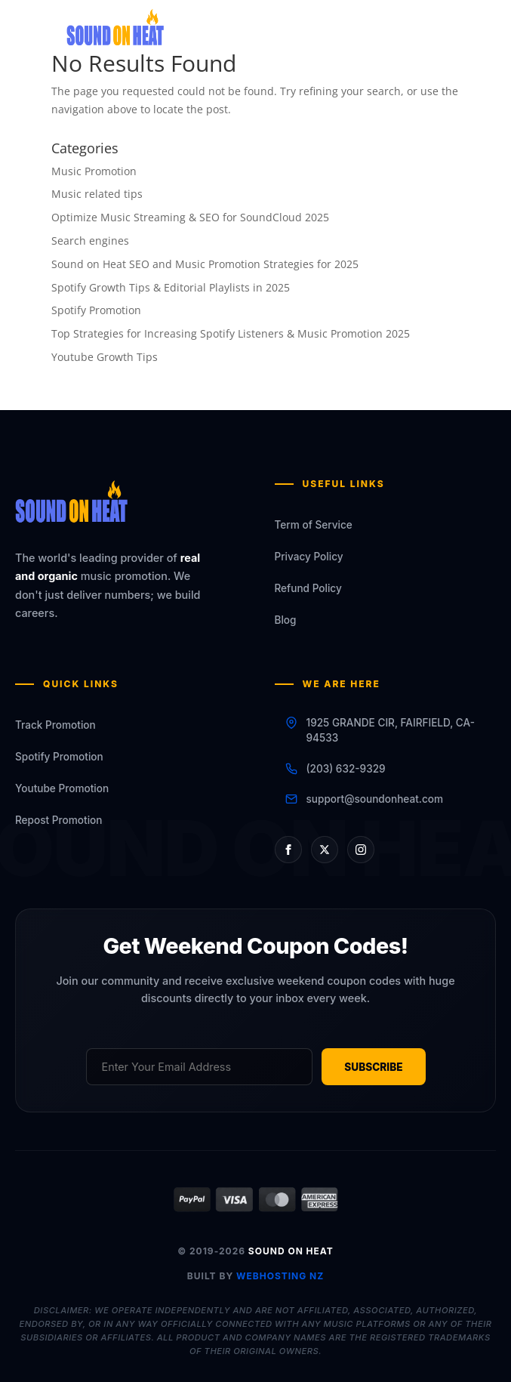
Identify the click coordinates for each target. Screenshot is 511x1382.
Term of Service (313, 525)
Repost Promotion (58, 820)
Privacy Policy (309, 557)
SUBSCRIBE (373, 1067)
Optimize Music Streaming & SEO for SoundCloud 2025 (190, 217)
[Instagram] (360, 848)
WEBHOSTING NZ (280, 1276)
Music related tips (97, 194)
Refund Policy (308, 588)
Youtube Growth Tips (104, 357)
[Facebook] (288, 848)
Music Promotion (94, 171)
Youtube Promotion (62, 788)
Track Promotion (55, 725)
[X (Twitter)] (324, 848)
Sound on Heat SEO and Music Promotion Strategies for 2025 (205, 264)
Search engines (90, 240)
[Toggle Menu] (431, 35)
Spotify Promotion (96, 310)
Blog (286, 620)
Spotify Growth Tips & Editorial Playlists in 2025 (170, 287)
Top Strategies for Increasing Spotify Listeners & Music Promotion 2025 (230, 333)
